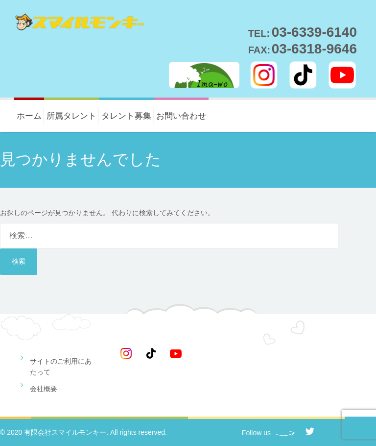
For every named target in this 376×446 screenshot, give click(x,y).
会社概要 (43, 389)
